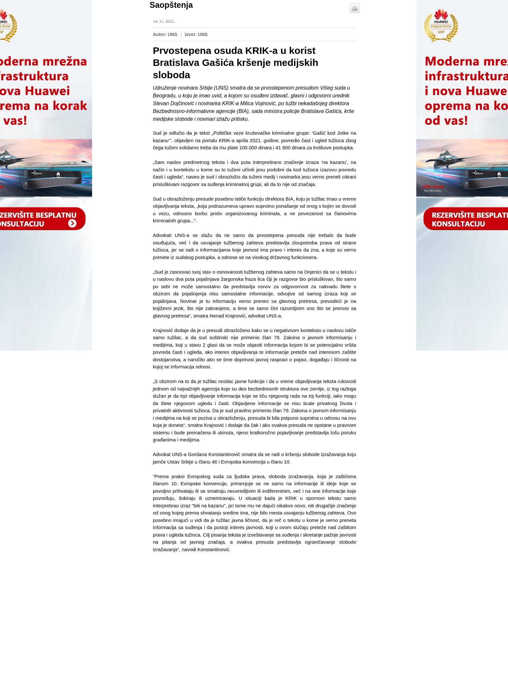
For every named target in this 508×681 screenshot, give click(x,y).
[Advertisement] (201, 598)
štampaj (355, 8)
